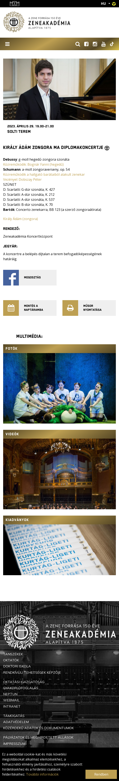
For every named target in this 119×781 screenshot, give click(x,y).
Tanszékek (13, 654)
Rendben (101, 774)
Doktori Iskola (17, 666)
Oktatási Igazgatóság (23, 682)
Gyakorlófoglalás (20, 688)
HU (103, 3)
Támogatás (14, 716)
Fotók (12, 349)
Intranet (12, 706)
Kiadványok (17, 520)
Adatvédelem (16, 722)
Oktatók (11, 660)
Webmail (11, 700)
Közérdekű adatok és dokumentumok (38, 728)
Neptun (10, 694)
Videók (12, 434)
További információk (42, 774)
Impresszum (14, 743)
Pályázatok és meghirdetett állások (38, 737)
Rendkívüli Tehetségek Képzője (32, 672)
